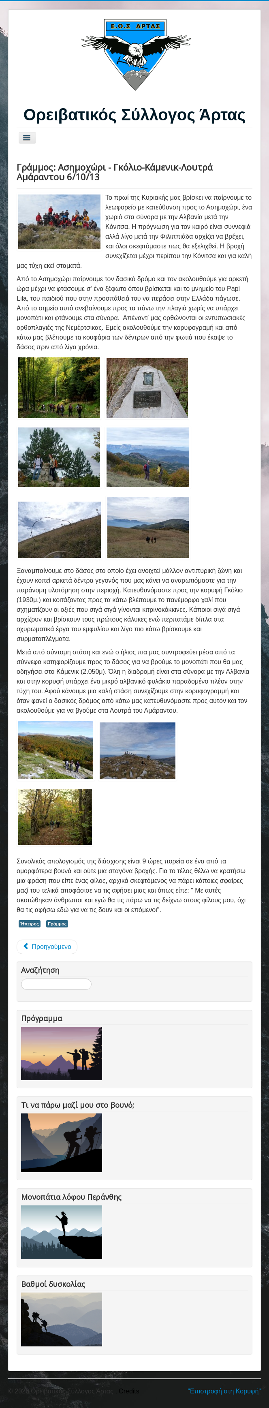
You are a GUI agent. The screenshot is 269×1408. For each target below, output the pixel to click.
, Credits (127, 1391)
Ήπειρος (29, 923)
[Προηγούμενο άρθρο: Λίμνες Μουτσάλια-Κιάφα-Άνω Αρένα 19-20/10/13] (47, 947)
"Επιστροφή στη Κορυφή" (224, 1391)
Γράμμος (57, 923)
